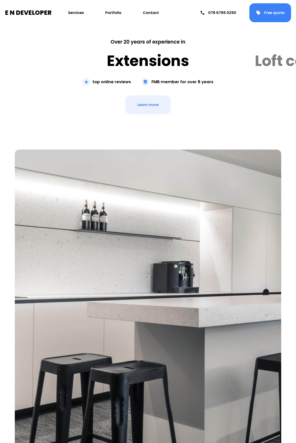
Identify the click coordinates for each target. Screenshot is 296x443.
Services (76, 12)
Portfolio (113, 12)
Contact (151, 12)
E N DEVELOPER (28, 12)
